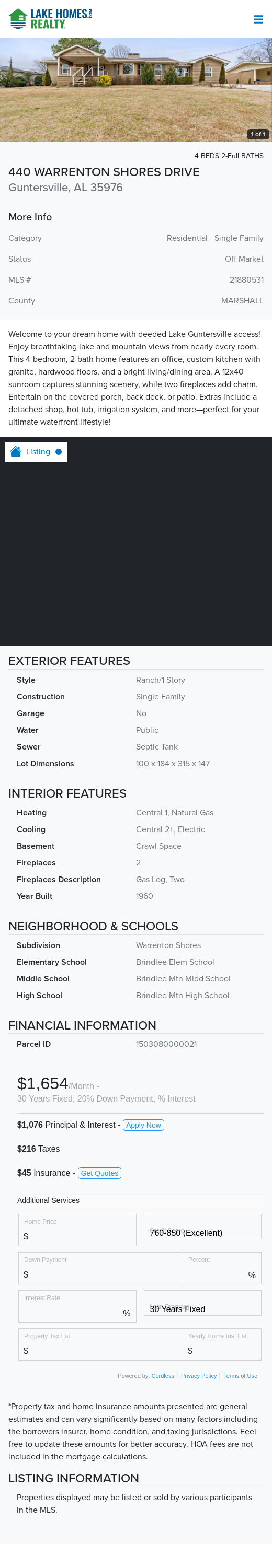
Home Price (40, 1221)
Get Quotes (100, 1173)
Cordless (163, 1376)
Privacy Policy (199, 1376)
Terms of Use (240, 1376)
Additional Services (48, 1200)
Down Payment (45, 1259)
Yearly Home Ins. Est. (218, 1335)
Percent (199, 1259)
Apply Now (143, 1125)
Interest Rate (42, 1297)
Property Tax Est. (48, 1335)
